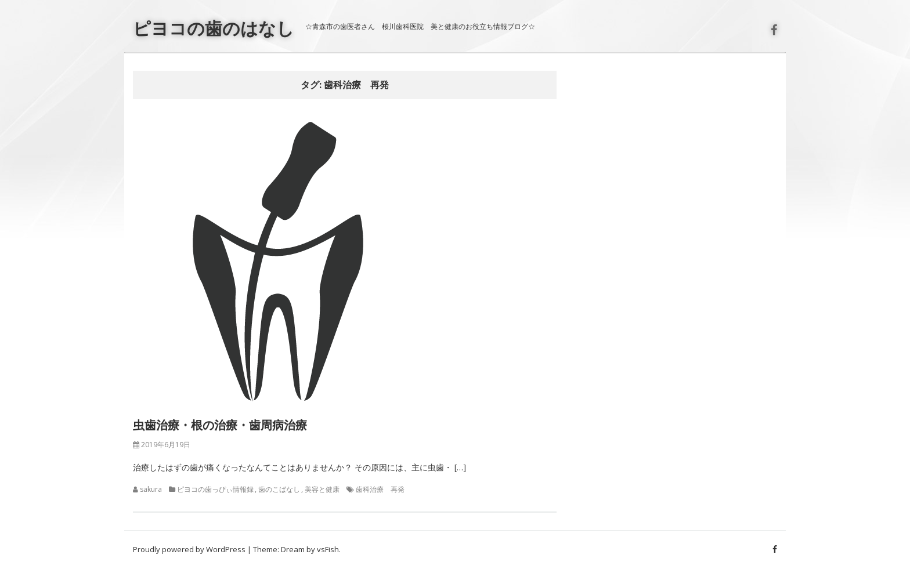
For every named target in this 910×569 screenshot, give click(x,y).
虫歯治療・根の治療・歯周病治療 (220, 425)
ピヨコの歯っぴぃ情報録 (215, 489)
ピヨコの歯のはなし (213, 28)
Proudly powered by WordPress (189, 549)
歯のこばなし (279, 489)
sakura (151, 489)
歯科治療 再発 (380, 489)
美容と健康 (322, 489)
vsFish (328, 549)
